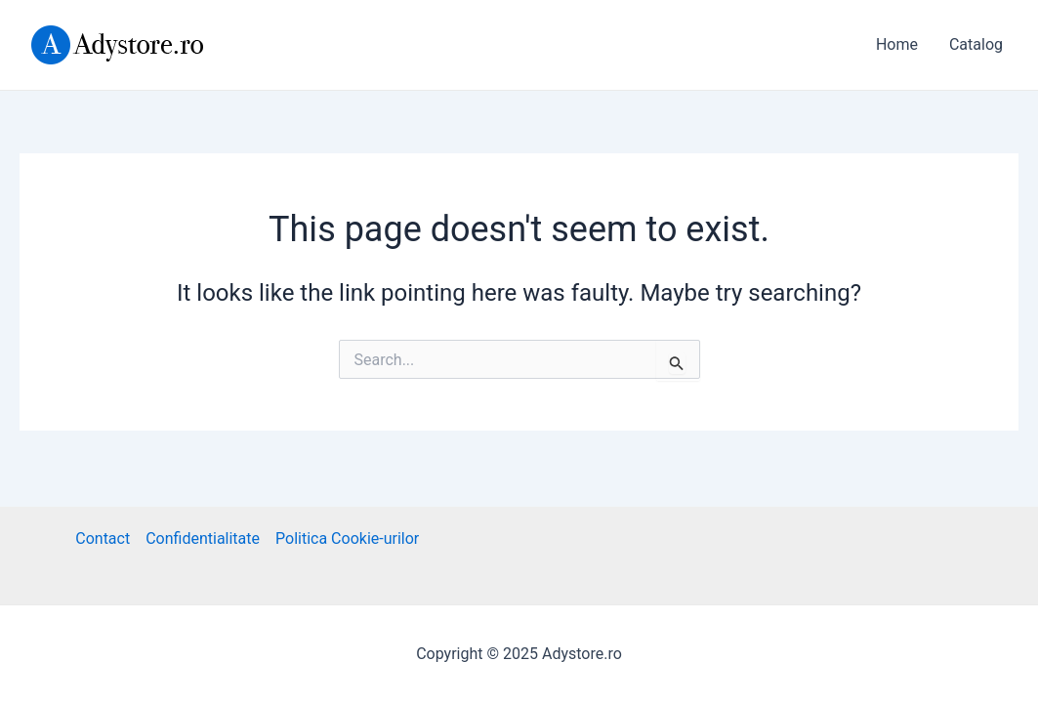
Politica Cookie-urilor (347, 538)
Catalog (976, 44)
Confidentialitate (202, 538)
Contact (102, 538)
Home (897, 44)
